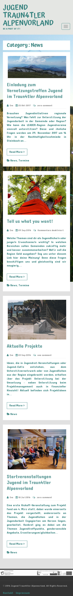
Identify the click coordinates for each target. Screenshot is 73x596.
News (13, 160)
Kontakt (8, 593)
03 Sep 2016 (23, 355)
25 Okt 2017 (23, 105)
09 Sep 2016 (23, 230)
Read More (17, 151)
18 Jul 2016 (23, 497)
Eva (10, 105)
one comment (44, 355)
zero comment (44, 105)
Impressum (23, 593)
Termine (23, 160)
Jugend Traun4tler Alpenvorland (28, 15)
